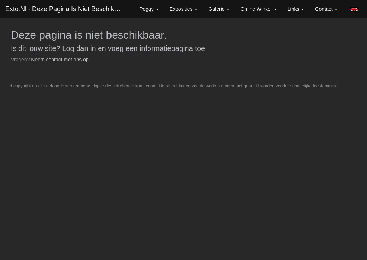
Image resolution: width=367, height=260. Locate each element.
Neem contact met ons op (60, 59)
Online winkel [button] (258, 9)
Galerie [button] (219, 9)
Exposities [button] (184, 9)
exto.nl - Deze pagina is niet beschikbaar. (66, 9)
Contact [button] (326, 9)
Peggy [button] (149, 9)
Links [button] (296, 9)
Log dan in (79, 48)
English (354, 9)
